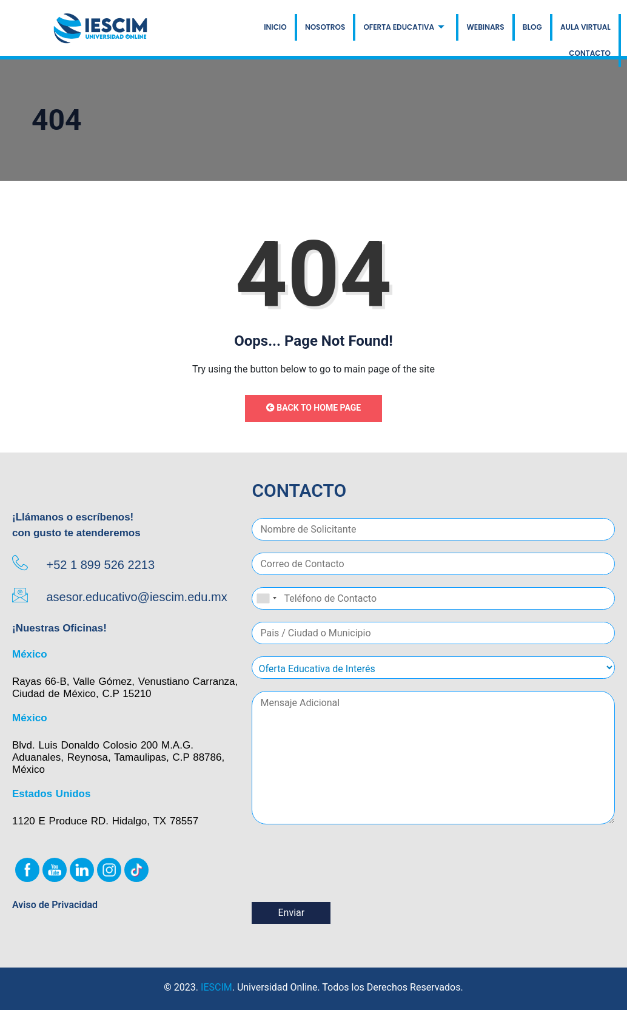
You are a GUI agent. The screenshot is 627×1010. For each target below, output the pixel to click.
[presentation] (344, 882)
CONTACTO (590, 54)
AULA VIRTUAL (585, 27)
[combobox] (266, 598)
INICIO (276, 27)
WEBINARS (486, 27)
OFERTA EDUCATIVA (404, 27)
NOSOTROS (326, 27)
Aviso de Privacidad (55, 905)
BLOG (532, 27)
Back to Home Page (313, 407)
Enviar (291, 912)
